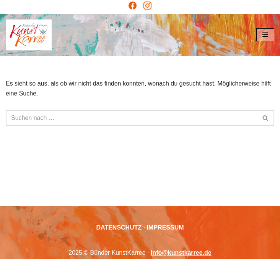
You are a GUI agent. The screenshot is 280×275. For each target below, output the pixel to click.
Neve (101, 267)
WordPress (171, 267)
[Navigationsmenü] (265, 34)
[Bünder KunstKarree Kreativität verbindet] (29, 35)
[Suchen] (131, 118)
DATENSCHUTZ (119, 227)
